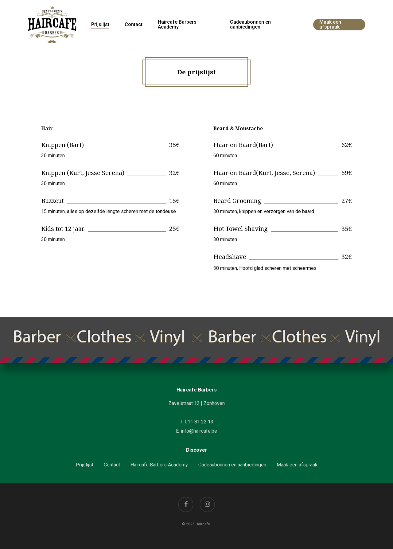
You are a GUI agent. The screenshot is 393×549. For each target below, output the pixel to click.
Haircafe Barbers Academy (159, 465)
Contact (112, 465)
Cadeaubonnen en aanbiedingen (232, 465)
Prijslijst (84, 465)
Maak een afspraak (297, 465)
